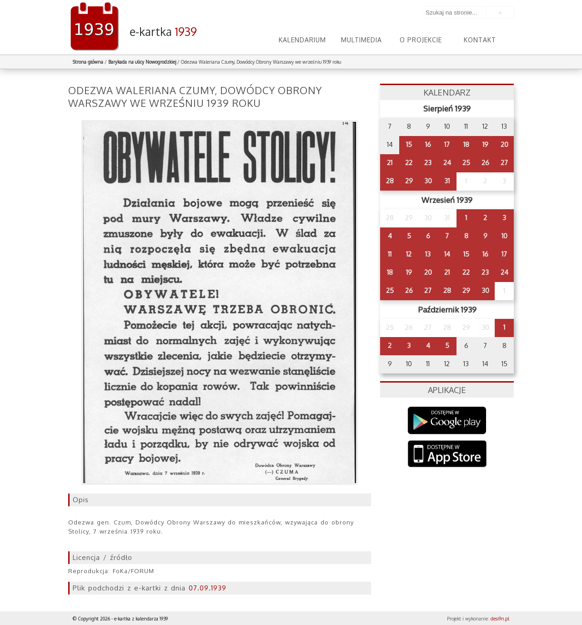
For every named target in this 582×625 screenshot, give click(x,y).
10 (504, 236)
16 (428, 144)
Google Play (447, 420)
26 (485, 162)
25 (466, 162)
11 (389, 254)
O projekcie (421, 40)
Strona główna (88, 62)
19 (485, 144)
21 (389, 162)
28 (390, 180)
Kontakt (480, 40)
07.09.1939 (207, 588)
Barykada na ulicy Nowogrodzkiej (142, 62)
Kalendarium (302, 40)
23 (427, 162)
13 (428, 254)
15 (409, 144)
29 (409, 180)
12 (408, 254)
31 (447, 180)
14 (447, 254)
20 (504, 144)
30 (428, 180)
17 (447, 144)
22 (408, 162)
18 (466, 144)
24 (447, 162)
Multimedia (361, 40)
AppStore (447, 454)
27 (504, 162)
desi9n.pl (500, 618)
